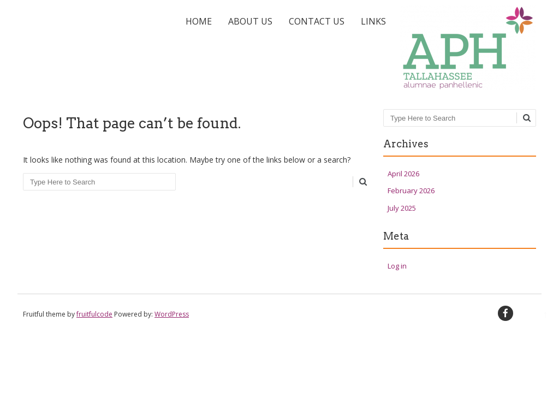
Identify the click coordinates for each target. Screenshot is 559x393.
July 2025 (402, 208)
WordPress (171, 314)
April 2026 (403, 173)
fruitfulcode (94, 314)
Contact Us (316, 21)
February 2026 (411, 190)
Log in (397, 266)
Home (199, 21)
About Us (250, 21)
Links (373, 21)
